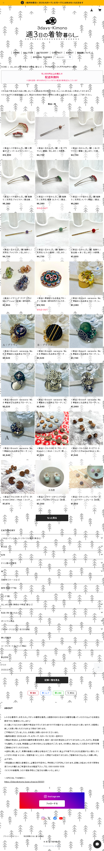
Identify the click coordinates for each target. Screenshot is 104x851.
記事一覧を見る (52, 680)
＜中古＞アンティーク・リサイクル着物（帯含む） (21, 538)
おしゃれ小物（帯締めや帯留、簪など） (26, 67)
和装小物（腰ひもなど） (11, 613)
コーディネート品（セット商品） (14, 646)
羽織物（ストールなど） (10, 580)
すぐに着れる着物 (8, 563)
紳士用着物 (6, 637)
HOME (16, 53)
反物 (3, 555)
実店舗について (84, 53)
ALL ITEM (28, 53)
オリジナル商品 (7, 621)
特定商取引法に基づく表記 (34, 836)
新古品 (4, 546)
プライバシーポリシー (11, 836)
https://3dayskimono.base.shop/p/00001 (24, 782)
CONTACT (57, 53)
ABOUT (70, 53)
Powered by (52, 846)
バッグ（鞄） (6, 596)
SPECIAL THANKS (42, 57)
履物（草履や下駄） (9, 588)
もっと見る (52, 518)
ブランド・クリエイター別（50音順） (15, 629)
